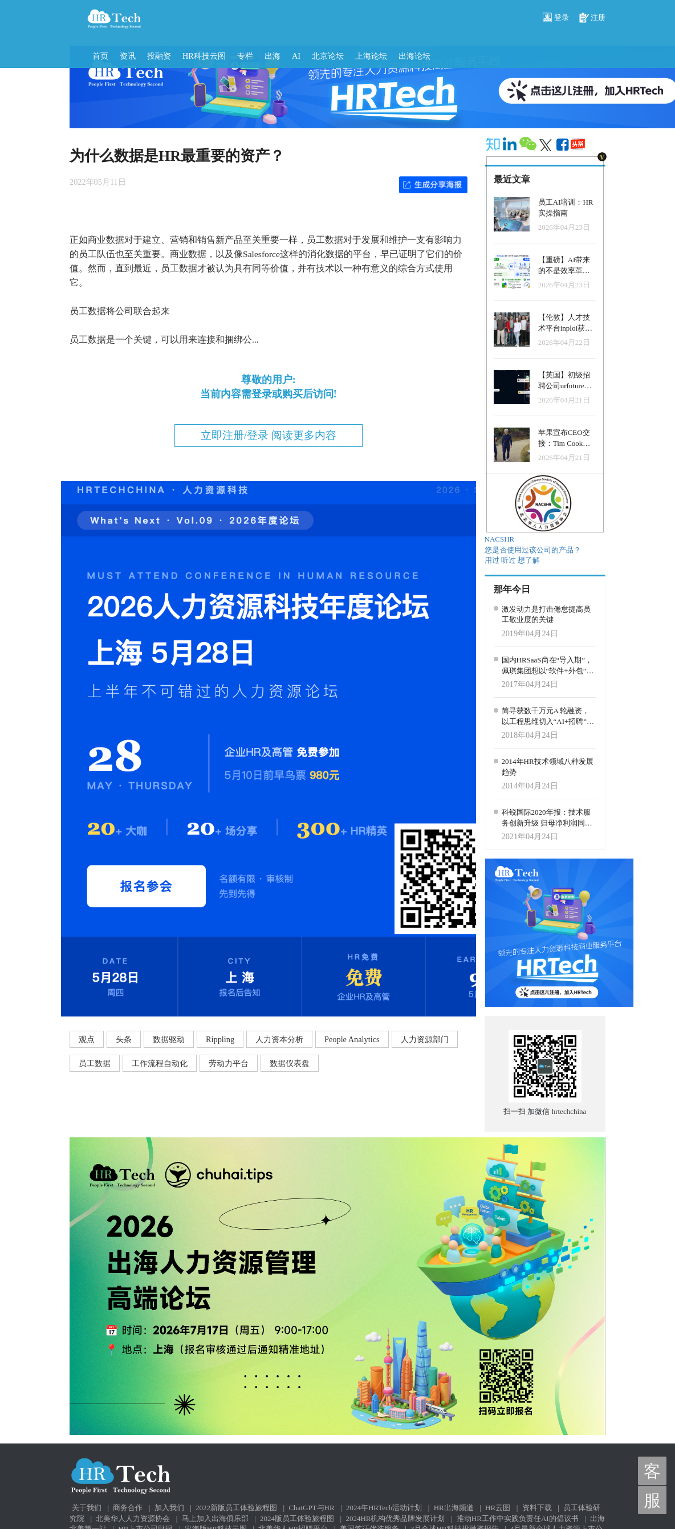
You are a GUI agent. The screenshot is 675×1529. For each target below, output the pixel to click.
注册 (592, 18)
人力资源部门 (425, 1039)
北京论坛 (328, 55)
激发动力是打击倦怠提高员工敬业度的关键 (546, 614)
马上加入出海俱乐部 (215, 1518)
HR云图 (497, 1507)
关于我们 (86, 1507)
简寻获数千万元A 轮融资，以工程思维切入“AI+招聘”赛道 (548, 716)
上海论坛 (371, 55)
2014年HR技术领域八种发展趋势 (547, 766)
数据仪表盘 (290, 1063)
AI (296, 55)
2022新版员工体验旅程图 (236, 1507)
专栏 (245, 55)
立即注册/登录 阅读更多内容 (268, 435)
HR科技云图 (204, 55)
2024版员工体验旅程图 (297, 1518)
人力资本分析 (279, 1039)
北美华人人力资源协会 (133, 1518)
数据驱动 (169, 1039)
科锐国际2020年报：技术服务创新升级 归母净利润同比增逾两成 (547, 818)
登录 (556, 18)
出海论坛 (414, 55)
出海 (272, 55)
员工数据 (95, 1063)
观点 (87, 1039)
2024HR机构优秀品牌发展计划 (395, 1518)
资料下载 (537, 1507)
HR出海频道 (454, 1507)
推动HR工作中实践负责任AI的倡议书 (518, 1518)
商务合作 (128, 1507)
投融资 (159, 55)
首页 (100, 55)
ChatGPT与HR (311, 1507)
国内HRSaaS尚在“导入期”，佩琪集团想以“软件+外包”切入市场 (548, 666)
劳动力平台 (229, 1063)
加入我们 (169, 1507)
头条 (124, 1039)
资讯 (128, 55)
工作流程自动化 (160, 1063)
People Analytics (352, 1039)
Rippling (220, 1039)
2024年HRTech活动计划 (384, 1507)
